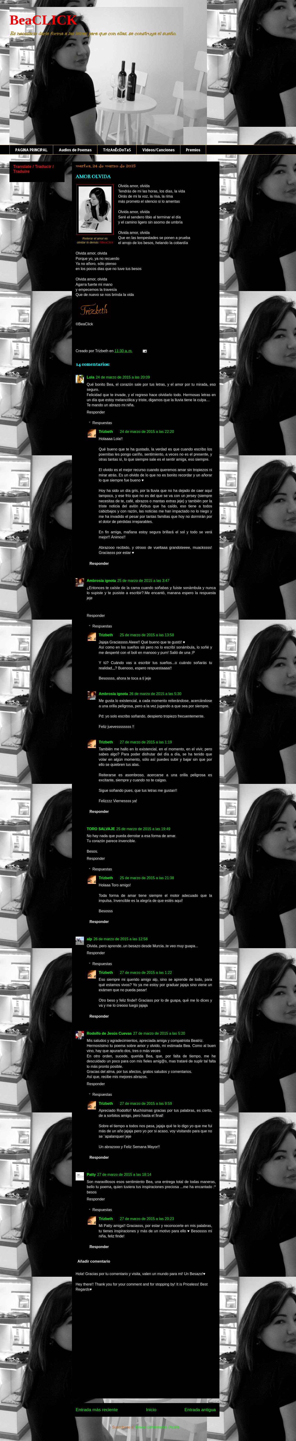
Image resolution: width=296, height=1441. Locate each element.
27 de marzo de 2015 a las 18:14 (124, 1175)
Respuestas (102, 423)
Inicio (151, 1409)
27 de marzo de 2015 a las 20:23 (147, 1219)
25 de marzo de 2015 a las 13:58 (147, 635)
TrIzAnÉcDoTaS (117, 149)
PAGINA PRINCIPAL (31, 149)
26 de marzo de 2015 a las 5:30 (155, 694)
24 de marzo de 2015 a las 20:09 (123, 377)
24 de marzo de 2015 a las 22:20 (147, 432)
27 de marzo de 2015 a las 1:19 (146, 742)
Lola (90, 377)
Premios (193, 149)
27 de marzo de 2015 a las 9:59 (146, 1104)
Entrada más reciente (97, 1409)
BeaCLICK (43, 20)
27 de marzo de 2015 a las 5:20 (159, 1033)
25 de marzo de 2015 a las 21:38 (147, 878)
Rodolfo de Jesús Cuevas (109, 1033)
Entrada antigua (200, 1409)
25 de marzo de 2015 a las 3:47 (143, 581)
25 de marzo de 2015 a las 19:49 (143, 829)
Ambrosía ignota (101, 581)
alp (89, 939)
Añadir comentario (93, 1261)
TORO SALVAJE (101, 829)
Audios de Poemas (75, 149)
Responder (96, 412)
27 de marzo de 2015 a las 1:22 (146, 973)
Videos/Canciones (158, 149)
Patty (91, 1175)
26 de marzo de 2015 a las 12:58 (120, 939)
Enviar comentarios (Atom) (157, 1427)
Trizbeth (106, 432)
